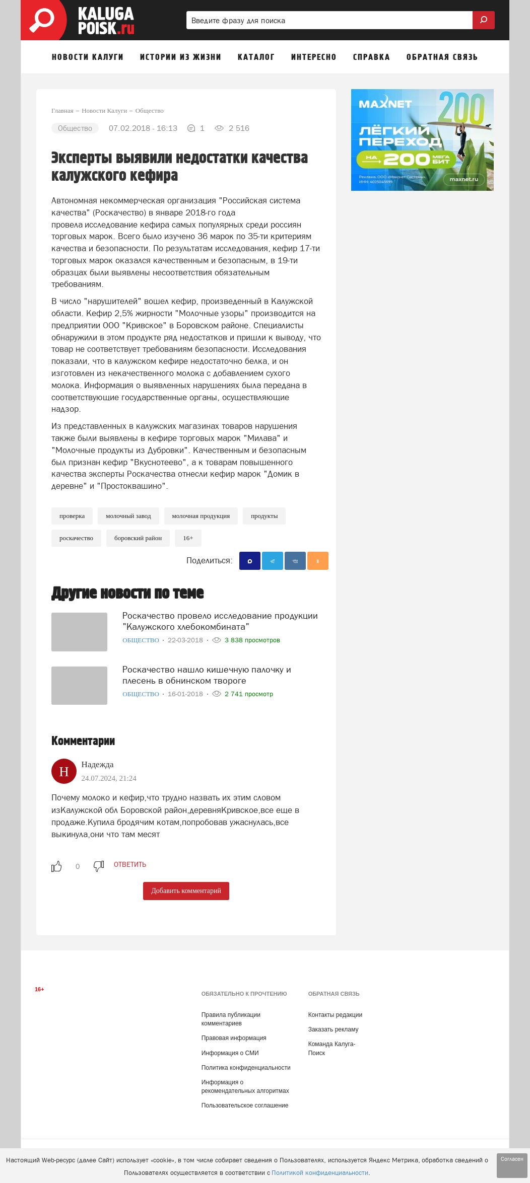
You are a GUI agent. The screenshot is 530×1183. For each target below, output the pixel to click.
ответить (130, 864)
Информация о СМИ (230, 1053)
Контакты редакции (335, 1014)
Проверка (72, 516)
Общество (141, 640)
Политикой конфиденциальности (320, 1172)
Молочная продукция (201, 516)
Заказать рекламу (333, 1029)
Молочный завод (128, 516)
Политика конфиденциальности (246, 1067)
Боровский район (138, 538)
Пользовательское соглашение (245, 1105)
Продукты (264, 516)
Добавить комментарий (186, 891)
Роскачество (76, 538)
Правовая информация (234, 1038)
